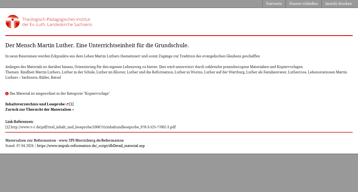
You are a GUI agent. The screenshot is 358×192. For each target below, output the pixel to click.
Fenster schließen (303, 4)
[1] (39, 104)
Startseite (274, 4)
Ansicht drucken (338, 4)
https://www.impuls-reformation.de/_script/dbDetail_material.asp (91, 146)
